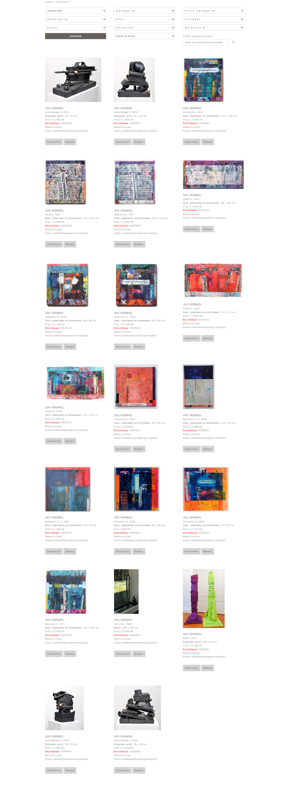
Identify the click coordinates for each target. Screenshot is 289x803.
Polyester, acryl (54, 116)
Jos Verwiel (54, 108)
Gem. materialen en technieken (201, 116)
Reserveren (54, 142)
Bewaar (70, 142)
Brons (117, 627)
